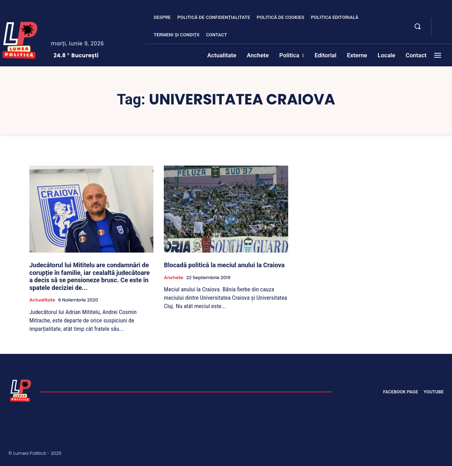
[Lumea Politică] (20, 390)
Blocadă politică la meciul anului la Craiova (224, 265)
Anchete (173, 278)
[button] (417, 26)
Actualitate (42, 300)
